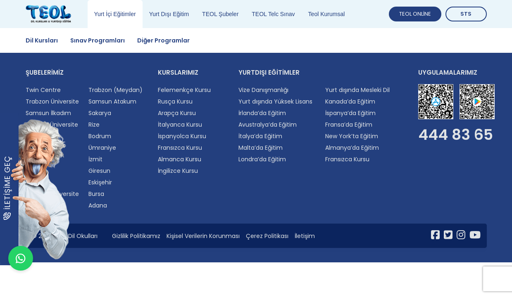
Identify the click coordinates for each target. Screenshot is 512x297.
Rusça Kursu (175, 101)
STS (466, 14)
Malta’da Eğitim (260, 148)
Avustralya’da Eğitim (267, 124)
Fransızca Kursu (180, 148)
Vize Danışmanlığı (263, 90)
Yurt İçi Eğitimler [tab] (115, 14)
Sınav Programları (97, 40)
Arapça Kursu (177, 113)
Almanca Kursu (179, 159)
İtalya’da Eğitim (260, 136)
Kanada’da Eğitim (350, 101)
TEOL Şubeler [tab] (220, 14)
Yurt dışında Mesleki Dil (357, 90)
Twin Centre (43, 90)
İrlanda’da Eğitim (262, 113)
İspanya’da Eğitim (350, 113)
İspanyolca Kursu (182, 136)
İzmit (95, 159)
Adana (97, 205)
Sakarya (99, 113)
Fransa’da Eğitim (348, 124)
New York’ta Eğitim (351, 136)
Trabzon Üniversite (52, 101)
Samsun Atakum (112, 101)
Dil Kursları (42, 40)
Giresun (99, 171)
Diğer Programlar (163, 40)
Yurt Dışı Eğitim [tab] (169, 14)
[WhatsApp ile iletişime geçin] (20, 276)
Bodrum (99, 136)
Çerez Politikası (267, 236)
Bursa (96, 194)
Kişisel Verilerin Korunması (203, 236)
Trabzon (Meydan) (115, 90)
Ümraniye (102, 148)
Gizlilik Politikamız (136, 236)
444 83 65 (455, 135)
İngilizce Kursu (178, 171)
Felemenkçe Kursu (184, 90)
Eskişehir (100, 182)
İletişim (305, 236)
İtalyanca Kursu (180, 124)
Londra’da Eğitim (262, 159)
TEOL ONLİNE (415, 14)
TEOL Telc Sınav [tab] (273, 14)
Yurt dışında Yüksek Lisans (275, 101)
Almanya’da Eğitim (352, 148)
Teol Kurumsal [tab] (326, 14)
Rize (94, 124)
